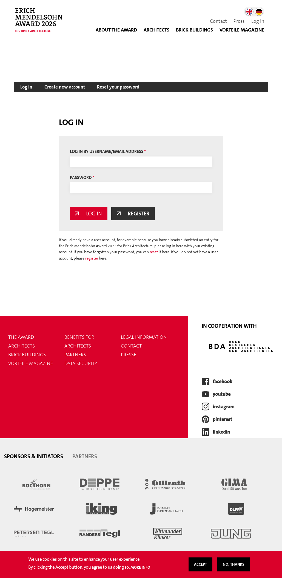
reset (154, 252)
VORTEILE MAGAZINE (242, 30)
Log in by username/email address (106, 151)
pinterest (222, 419)
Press (239, 21)
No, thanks (233, 565)
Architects (156, 30)
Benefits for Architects (79, 341)
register (91, 258)
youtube (221, 394)
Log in (257, 21)
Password (81, 177)
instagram (224, 406)
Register (139, 213)
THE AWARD (21, 337)
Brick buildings (194, 30)
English (249, 12)
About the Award (116, 30)
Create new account (64, 87)
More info (140, 568)
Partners (75, 355)
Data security (80, 363)
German (259, 12)
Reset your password (118, 87)
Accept (200, 565)
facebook (222, 381)
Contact (218, 21)
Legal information (144, 337)
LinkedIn (221, 432)
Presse (128, 355)
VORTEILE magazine (30, 363)
